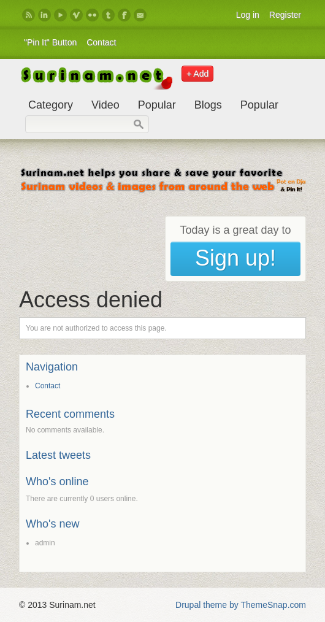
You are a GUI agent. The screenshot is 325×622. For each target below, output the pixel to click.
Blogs (208, 105)
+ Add (197, 74)
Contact (101, 42)
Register (285, 15)
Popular (157, 105)
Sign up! (235, 258)
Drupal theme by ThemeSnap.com (240, 605)
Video (105, 105)
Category (50, 105)
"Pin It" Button (50, 42)
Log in (247, 15)
